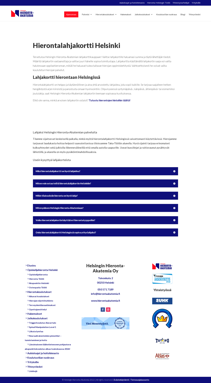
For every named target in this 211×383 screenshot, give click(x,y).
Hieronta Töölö (36, 279)
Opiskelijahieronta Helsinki (42, 269)
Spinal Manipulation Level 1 (42, 327)
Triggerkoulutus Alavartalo (42, 322)
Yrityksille (196, 3)
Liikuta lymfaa (36, 331)
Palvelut (85, 14)
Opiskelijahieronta (38, 274)
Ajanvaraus (71, 14)
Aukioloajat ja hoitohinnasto (132, 3)
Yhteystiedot (195, 14)
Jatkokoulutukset (142, 14)
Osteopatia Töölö (38, 287)
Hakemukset (125, 14)
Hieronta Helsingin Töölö (158, 3)
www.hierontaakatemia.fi (105, 300)
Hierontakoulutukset (105, 14)
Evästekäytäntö (121, 380)
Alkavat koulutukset (39, 296)
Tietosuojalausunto (139, 380)
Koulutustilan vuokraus (166, 14)
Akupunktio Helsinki (39, 283)
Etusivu (31, 265)
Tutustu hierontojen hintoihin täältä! (109, 100)
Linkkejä (33, 371)
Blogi (182, 14)
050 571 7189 (105, 289)
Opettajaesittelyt (38, 309)
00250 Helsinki (105, 282)
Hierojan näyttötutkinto (41, 300)
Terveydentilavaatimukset (42, 305)
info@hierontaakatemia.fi (105, 293)
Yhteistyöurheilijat (181, 3)
